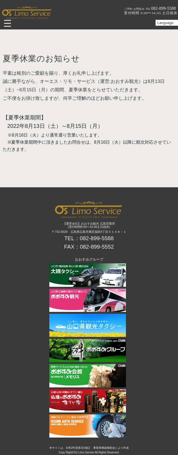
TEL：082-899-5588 (89, 238)
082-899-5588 (161, 8)
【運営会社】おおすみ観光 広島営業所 (89, 223)
